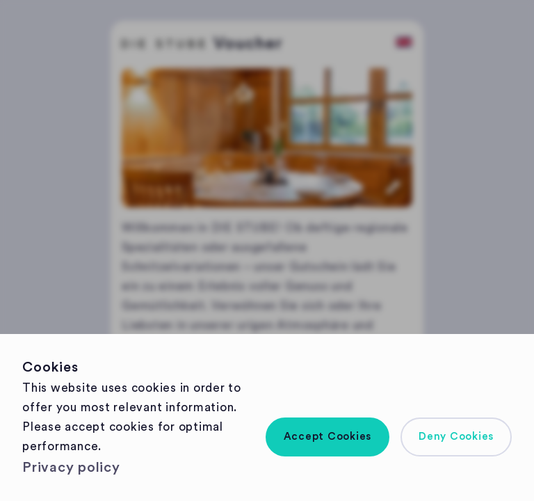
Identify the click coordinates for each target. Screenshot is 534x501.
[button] (328, 437)
